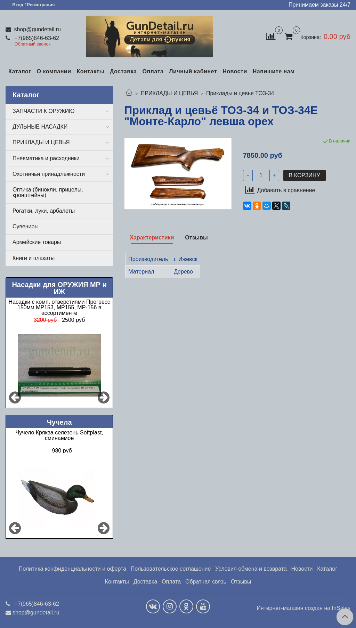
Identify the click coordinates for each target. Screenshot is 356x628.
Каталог (19, 71)
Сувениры (26, 226)
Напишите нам (274, 71)
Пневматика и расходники (46, 158)
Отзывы (241, 582)
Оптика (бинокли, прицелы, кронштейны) (48, 192)
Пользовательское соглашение (171, 569)
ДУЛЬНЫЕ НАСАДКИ (40, 127)
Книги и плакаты (34, 258)
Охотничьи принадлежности (49, 174)
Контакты (90, 71)
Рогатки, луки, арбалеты (44, 211)
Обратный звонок (33, 44)
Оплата (152, 71)
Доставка (123, 71)
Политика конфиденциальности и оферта (72, 569)
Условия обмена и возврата (251, 569)
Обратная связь (205, 582)
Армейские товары (37, 242)
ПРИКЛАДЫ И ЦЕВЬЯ (169, 93)
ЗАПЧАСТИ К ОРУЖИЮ (44, 111)
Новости (234, 71)
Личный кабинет (193, 71)
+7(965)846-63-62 (36, 38)
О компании (54, 71)
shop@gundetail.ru (37, 29)
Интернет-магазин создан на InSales (303, 608)
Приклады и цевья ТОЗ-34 (240, 93)
